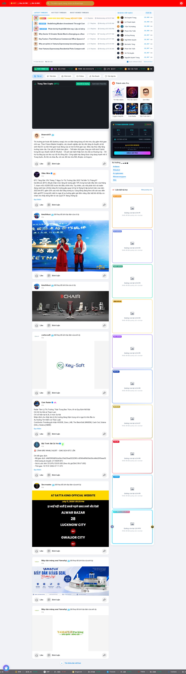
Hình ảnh (66, 76)
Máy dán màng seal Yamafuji (54, 560)
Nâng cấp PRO (132, 153)
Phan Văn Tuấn (130, 49)
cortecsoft (46, 335)
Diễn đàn (49, 62)
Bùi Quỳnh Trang (130, 18)
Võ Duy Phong (130, 35)
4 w (42, 137)
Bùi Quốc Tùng (130, 44)
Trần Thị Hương (130, 26)
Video (80, 76)
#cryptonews (118, 173)
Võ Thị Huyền (129, 53)
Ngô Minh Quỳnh (130, 40)
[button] (70, 3)
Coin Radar (46, 402)
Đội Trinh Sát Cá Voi (50, 443)
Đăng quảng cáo (146, 190)
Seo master (46, 485)
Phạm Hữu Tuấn (130, 31)
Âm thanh (94, 76)
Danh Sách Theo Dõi (99, 84)
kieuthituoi (46, 214)
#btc (114, 180)
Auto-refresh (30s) (134, 62)
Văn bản (51, 76)
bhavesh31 (46, 135)
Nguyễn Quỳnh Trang (132, 57)
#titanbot (116, 170)
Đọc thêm (37, 200)
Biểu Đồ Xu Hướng (83, 84)
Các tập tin (110, 76)
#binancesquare (119, 177)
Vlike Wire (45, 173)
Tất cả (37, 76)
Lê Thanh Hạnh (130, 22)
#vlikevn (116, 167)
